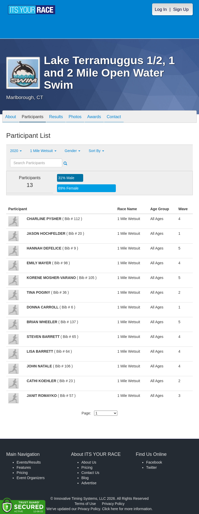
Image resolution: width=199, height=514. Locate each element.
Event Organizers (31, 478)
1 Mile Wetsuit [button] (43, 151)
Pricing (22, 473)
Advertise (88, 483)
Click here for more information (127, 509)
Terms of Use (85, 504)
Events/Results (29, 462)
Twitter (151, 467)
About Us (88, 462)
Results (56, 117)
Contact (114, 117)
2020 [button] (16, 151)
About (10, 117)
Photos (75, 117)
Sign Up (181, 9)
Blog (85, 478)
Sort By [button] (96, 151)
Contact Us (90, 473)
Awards (94, 117)
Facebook (154, 462)
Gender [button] (73, 151)
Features (24, 467)
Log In (161, 9)
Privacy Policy (113, 504)
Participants (33, 117)
